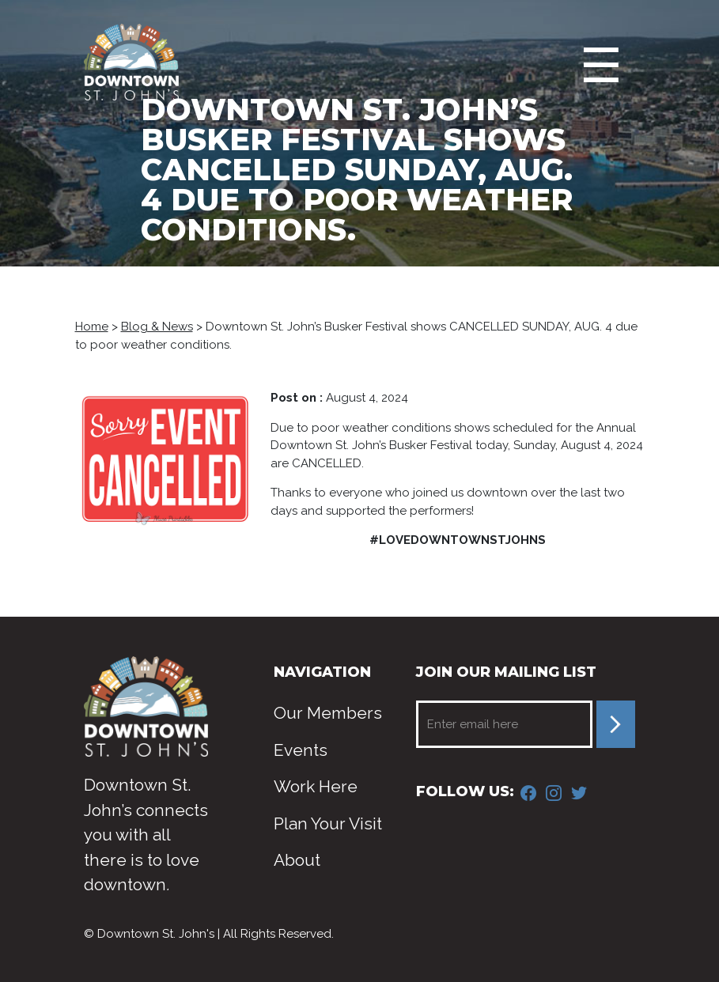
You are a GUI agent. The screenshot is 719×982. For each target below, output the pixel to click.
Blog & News (157, 326)
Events (300, 750)
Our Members (328, 713)
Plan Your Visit (328, 823)
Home (91, 326)
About (297, 860)
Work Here (316, 786)
